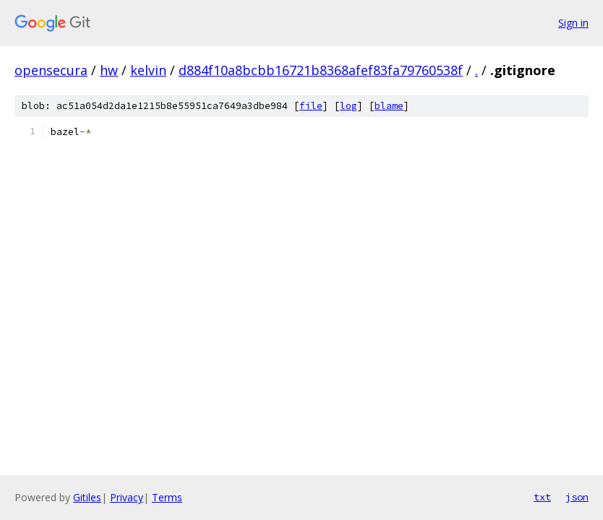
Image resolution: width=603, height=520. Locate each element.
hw (109, 70)
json (577, 496)
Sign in (573, 23)
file (310, 106)
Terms (167, 497)
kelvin (148, 70)
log (348, 106)
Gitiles (87, 497)
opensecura (50, 70)
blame (389, 106)
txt (542, 496)
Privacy (126, 497)
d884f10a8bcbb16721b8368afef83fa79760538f (321, 70)
